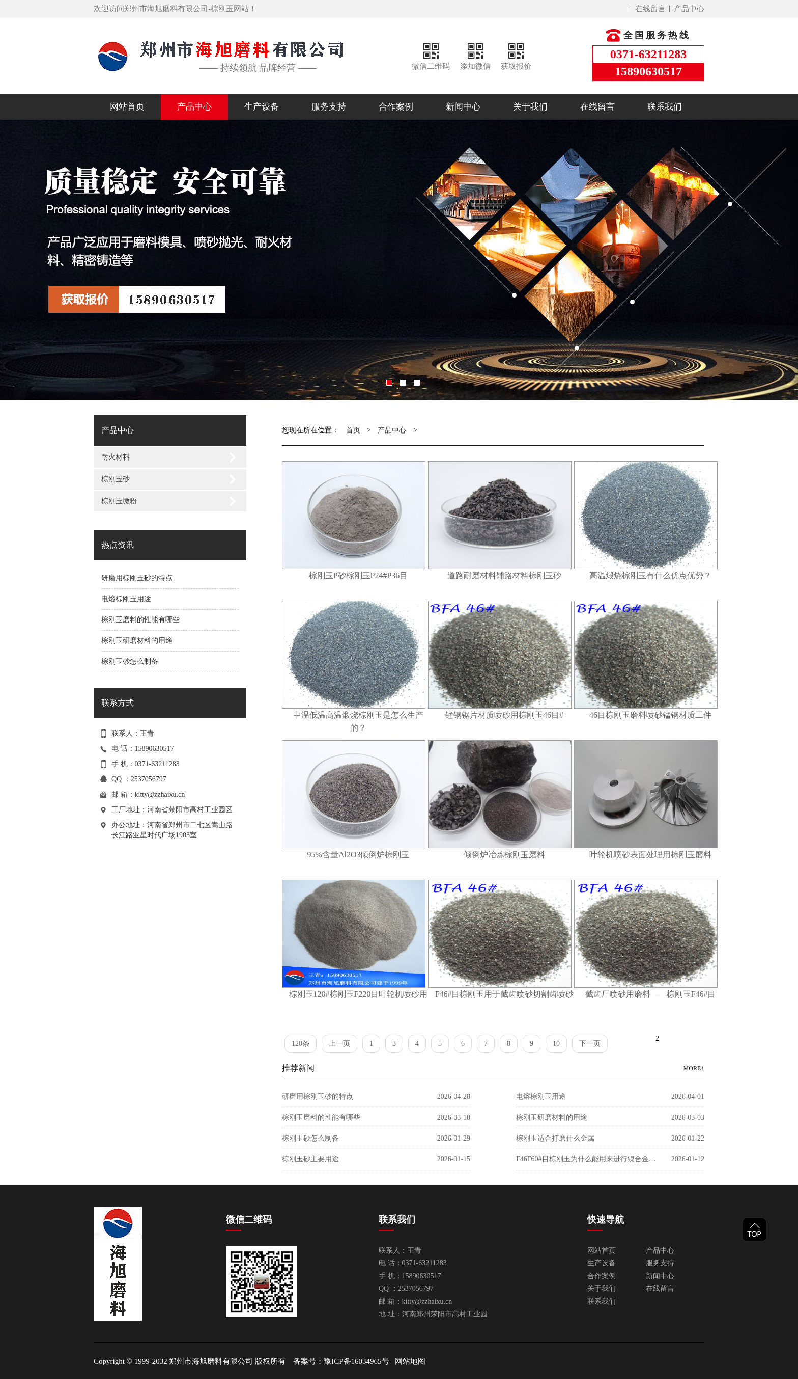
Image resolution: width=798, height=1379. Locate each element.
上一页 (339, 1043)
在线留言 (650, 9)
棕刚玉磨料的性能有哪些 (140, 620)
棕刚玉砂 (115, 479)
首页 (353, 430)
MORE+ (693, 1068)
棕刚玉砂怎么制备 (129, 661)
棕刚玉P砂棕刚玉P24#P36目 (358, 575)
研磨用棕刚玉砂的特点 (137, 578)
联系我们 (664, 107)
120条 (300, 1043)
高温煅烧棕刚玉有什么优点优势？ (650, 575)
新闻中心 (463, 107)
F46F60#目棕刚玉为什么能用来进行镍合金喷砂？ (587, 1159)
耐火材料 (115, 457)
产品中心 (689, 9)
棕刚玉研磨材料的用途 (137, 640)
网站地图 (410, 1361)
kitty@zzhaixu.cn (160, 794)
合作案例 (396, 107)
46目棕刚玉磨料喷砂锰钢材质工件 (650, 715)
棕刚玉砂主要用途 (310, 1159)
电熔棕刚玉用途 (126, 599)
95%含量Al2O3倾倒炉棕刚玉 (358, 854)
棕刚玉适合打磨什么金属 (555, 1138)
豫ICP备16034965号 (356, 1361)
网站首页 (127, 107)
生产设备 (261, 107)
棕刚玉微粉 (119, 501)
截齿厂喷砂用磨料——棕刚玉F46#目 (650, 994)
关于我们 (530, 107)
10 (556, 1043)
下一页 (590, 1043)
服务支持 (328, 107)
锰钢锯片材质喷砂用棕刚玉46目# (504, 715)
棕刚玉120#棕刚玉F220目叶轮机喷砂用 (358, 994)
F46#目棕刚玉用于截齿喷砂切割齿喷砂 (504, 994)
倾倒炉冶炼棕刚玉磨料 (504, 854)
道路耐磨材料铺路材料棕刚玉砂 (504, 575)
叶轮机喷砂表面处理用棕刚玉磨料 (650, 854)
